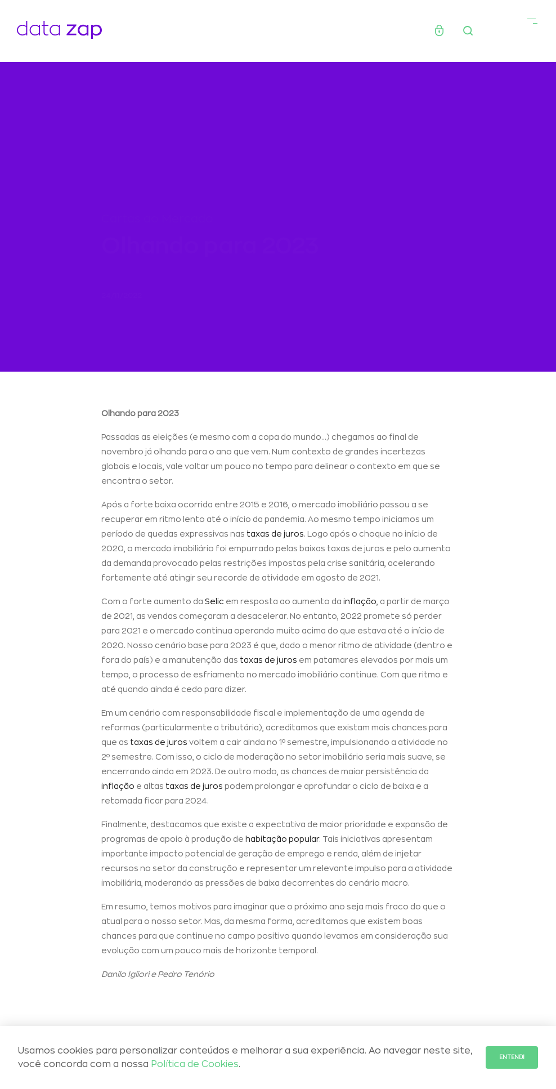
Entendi (511, 1057)
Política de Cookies (195, 1064)
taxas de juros (275, 536)
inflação (359, 604)
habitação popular (282, 841)
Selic (214, 604)
